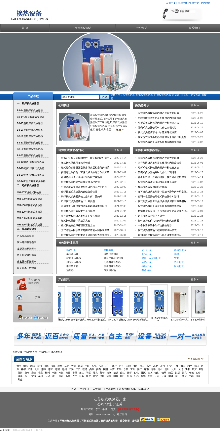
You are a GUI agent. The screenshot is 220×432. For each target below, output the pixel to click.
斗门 (107, 365)
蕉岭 (84, 369)
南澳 (54, 372)
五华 (47, 376)
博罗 (18, 365)
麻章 (33, 372)
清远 (115, 372)
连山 (160, 369)
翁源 (33, 376)
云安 (156, 376)
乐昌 (125, 369)
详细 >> (120, 129)
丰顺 (128, 365)
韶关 (170, 372)
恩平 (114, 365)
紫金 (20, 379)
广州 (176, 365)
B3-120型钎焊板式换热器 (30, 168)
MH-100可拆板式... (142, 319)
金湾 (112, 369)
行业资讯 (142, 27)
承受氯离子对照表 (26, 268)
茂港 (20, 372)
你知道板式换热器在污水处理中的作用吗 (159, 235)
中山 (191, 376)
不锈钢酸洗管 (30, 351)
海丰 (183, 365)
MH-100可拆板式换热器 (30, 199)
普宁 (102, 372)
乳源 (143, 372)
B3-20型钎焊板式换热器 (30, 129)
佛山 (142, 365)
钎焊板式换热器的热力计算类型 (78, 201)
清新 (109, 372)
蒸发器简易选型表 (26, 261)
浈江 (53, 365)
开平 (119, 369)
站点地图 (124, 388)
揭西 (98, 369)
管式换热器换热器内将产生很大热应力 (158, 113)
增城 (170, 376)
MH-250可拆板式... (80, 319)
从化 (66, 365)
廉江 (139, 369)
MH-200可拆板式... (101, 319)
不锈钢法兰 (44, 351)
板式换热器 (57, 351)
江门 (78, 369)
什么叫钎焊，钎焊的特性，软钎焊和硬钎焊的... (86, 158)
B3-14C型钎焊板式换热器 (31, 117)
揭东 (91, 369)
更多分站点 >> (196, 358)
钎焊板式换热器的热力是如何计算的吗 (81, 196)
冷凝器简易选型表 (26, 248)
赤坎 (60, 365)
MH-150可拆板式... (122, 319)
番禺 (74, 372)
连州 (166, 369)
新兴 (88, 376)
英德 (143, 376)
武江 (54, 376)
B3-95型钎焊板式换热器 (30, 155)
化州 (37, 369)
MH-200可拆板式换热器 (30, 211)
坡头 (95, 372)
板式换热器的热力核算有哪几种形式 (80, 182)
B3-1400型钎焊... (184, 319)
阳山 (129, 376)
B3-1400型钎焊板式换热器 (31, 181)
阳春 (109, 376)
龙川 (173, 369)
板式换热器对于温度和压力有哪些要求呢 (159, 142)
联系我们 (194, 27)
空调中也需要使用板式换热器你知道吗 (158, 196)
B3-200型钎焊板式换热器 (30, 174)
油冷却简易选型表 (26, 242)
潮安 (25, 365)
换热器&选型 (83, 27)
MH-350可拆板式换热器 (30, 224)
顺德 (191, 372)
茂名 (27, 372)
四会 (198, 372)
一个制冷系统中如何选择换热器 (154, 225)
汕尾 (163, 372)
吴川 (40, 376)
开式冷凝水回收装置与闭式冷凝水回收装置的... (86, 230)
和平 (189, 365)
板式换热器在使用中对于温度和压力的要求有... (86, 235)
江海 (71, 369)
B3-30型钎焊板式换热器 (30, 142)
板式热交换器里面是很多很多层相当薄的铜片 (85, 167)
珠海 (198, 376)
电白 (87, 365)
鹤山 (196, 365)
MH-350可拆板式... (59, 319)
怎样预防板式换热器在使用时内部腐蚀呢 (159, 118)
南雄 (68, 372)
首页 (73, 388)
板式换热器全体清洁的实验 (75, 220)
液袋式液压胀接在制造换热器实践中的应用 (84, 206)
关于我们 (97, 388)
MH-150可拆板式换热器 (30, 205)
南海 (61, 372)
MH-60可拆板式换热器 (29, 192)
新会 (81, 376)
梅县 (40, 372)
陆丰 (187, 369)
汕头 (156, 372)
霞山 (61, 376)
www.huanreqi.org (105, 414)
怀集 (30, 369)
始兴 (184, 372)
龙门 (180, 369)
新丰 (68, 376)
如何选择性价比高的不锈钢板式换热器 (81, 177)
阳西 (136, 376)
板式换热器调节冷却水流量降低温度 (157, 132)
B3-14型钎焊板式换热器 (30, 110)
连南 (146, 369)
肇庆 (184, 376)
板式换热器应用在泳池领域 (75, 162)
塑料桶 (16, 430)
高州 (162, 365)
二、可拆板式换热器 (28, 185)
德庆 (80, 365)
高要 (155, 365)
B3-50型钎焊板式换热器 (30, 149)
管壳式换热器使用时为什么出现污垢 (157, 127)
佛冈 (135, 365)
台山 (27, 376)
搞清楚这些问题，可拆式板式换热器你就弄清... (86, 172)
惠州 (64, 369)
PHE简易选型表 (25, 235)
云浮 (163, 376)
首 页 (25, 27)
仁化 (136, 372)
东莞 (94, 365)
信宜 (95, 376)
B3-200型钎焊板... (204, 319)
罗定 (201, 369)
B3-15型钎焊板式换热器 (30, 123)
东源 (101, 365)
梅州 (47, 372)
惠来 (50, 369)
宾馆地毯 (25, 430)
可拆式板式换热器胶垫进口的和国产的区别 (84, 186)
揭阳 (105, 369)
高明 (148, 365)
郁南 (150, 376)
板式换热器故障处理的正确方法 (78, 225)
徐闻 (102, 376)
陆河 (194, 369)
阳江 (122, 376)
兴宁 (74, 376)
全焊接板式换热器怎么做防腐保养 (79, 191)
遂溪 (20, 376)
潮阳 (32, 365)
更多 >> (195, 105)
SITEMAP (144, 388)
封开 (121, 365)
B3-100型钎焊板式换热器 (30, 162)
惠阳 (57, 369)
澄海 (46, 365)
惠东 (43, 369)
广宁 (169, 365)
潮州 (39, 365)
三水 (150, 372)
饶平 (129, 372)
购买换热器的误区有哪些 (150, 215)
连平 (153, 369)
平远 (88, 372)
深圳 (177, 372)
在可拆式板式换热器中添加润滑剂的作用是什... (162, 137)
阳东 (115, 376)
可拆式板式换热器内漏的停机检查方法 (158, 122)
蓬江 (81, 372)
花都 (23, 369)
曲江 (122, 372)
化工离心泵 (37, 430)
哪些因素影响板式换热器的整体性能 (80, 215)
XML (133, 388)
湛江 (177, 376)
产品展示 (110, 388)
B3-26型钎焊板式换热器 (30, 136)
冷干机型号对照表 (26, 255)
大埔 (73, 365)
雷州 (132, 369)
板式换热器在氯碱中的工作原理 (78, 211)
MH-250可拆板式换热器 (30, 218)
